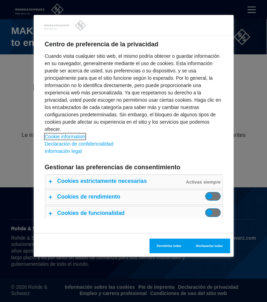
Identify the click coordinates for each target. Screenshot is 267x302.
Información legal (63, 151)
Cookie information (65, 136)
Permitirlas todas (169, 246)
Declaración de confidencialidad (79, 144)
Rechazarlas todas (209, 246)
